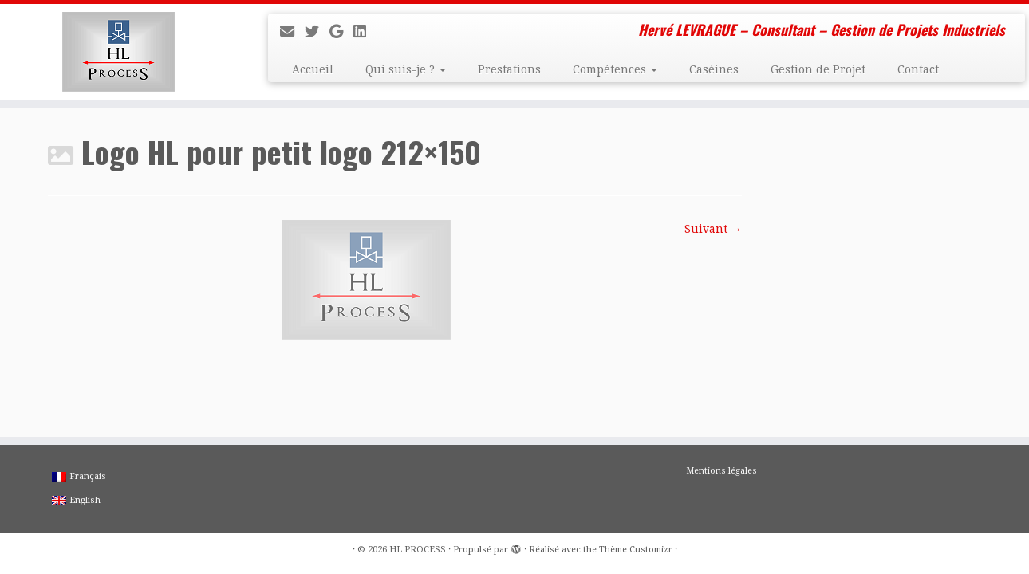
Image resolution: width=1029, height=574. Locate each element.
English (76, 500)
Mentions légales (721, 471)
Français (79, 476)
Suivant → (713, 228)
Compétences (615, 69)
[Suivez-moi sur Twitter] (317, 31)
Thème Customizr (635, 550)
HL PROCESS (417, 550)
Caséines (714, 69)
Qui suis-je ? (405, 69)
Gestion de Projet (818, 69)
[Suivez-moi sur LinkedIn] (365, 31)
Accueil (312, 69)
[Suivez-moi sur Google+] (341, 31)
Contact (918, 69)
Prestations (509, 69)
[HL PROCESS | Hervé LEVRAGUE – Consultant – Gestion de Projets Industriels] (119, 52)
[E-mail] (292, 31)
